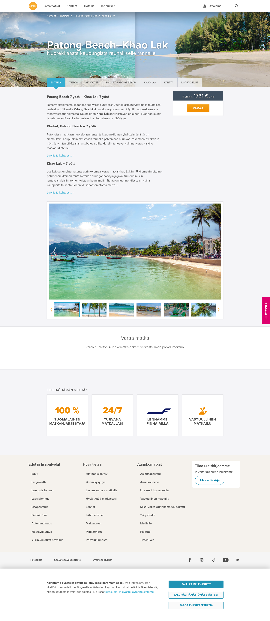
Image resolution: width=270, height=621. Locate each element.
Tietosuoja (36, 559)
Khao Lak (150, 82)
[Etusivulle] (33, 6)
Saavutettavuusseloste (67, 559)
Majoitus (92, 82)
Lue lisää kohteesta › (60, 155)
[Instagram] (201, 560)
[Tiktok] (213, 560)
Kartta (168, 82)
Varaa (198, 108)
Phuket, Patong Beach (121, 82)
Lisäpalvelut (189, 82)
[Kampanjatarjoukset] (266, 310)
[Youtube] (225, 560)
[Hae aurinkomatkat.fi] (236, 6)
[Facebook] (189, 560)
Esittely (56, 82)
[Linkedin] (237, 560)
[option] (135, 251)
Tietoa (73, 82)
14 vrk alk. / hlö (198, 96)
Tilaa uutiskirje (210, 480)
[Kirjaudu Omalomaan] (212, 6)
